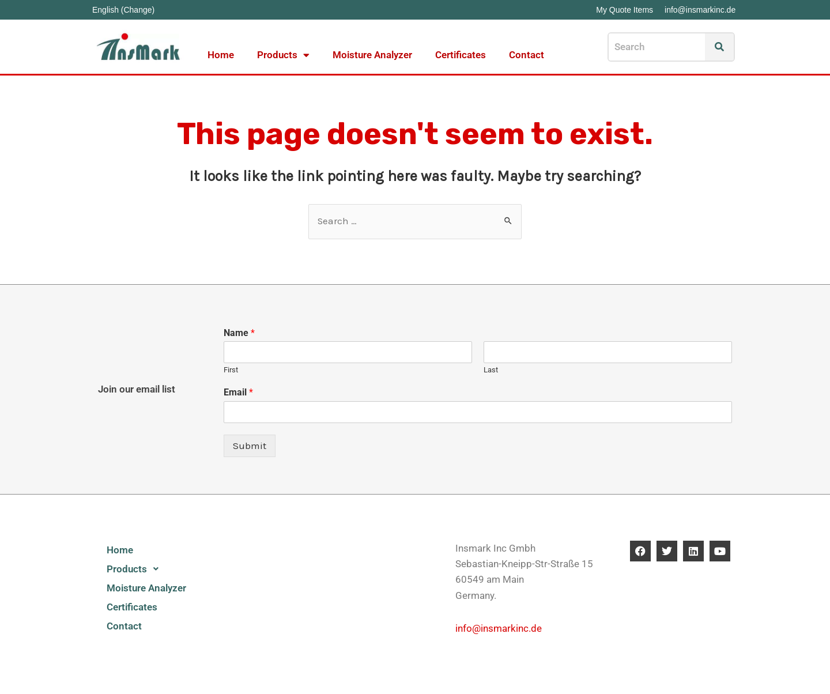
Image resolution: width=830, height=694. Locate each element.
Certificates (460, 55)
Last (491, 370)
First (231, 370)
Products (283, 55)
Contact (526, 55)
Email (238, 392)
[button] (159, 569)
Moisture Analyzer (372, 55)
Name (239, 332)
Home (220, 55)
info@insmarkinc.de (498, 628)
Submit (249, 445)
